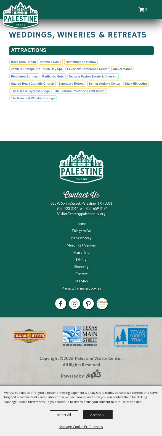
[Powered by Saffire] (93, 374)
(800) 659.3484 (95, 208)
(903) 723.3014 (66, 208)
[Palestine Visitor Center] (20, 15)
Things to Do (81, 231)
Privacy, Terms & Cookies (81, 288)
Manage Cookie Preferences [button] (81, 426)
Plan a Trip (81, 252)
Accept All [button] (97, 415)
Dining (81, 259)
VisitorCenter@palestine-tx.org (81, 214)
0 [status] (146, 9)
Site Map (81, 281)
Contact (81, 274)
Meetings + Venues (81, 245)
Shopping (81, 266)
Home (81, 223)
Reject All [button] (64, 415)
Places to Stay (81, 238)
